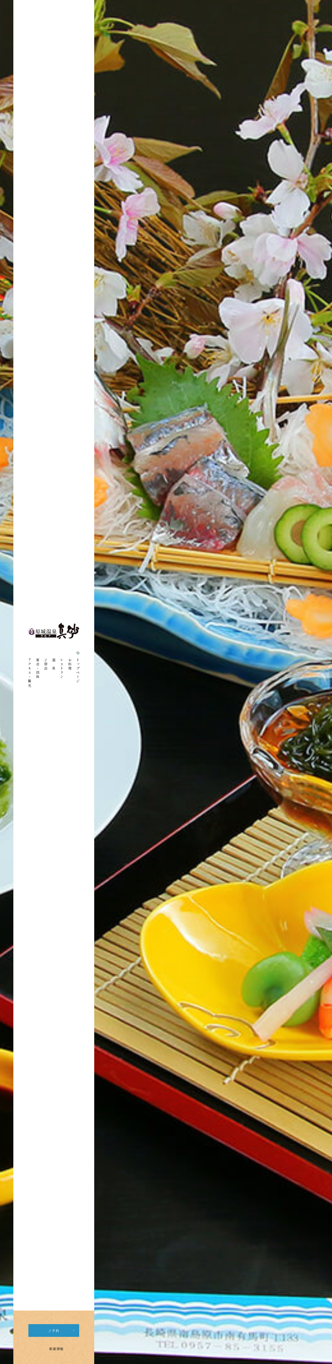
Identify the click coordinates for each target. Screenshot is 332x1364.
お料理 (70, 664)
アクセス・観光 (29, 673)
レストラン (62, 668)
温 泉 (53, 664)
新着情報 (56, 1348)
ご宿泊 (45, 664)
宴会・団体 (37, 668)
